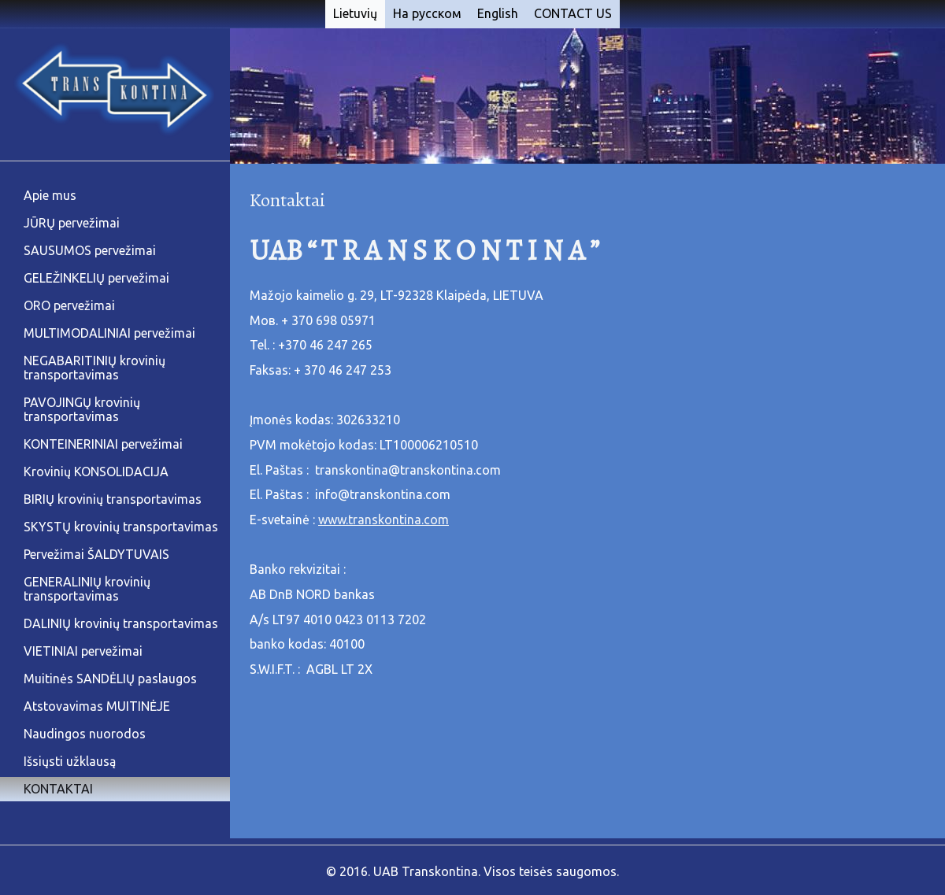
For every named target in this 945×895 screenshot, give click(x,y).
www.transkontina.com (383, 519)
